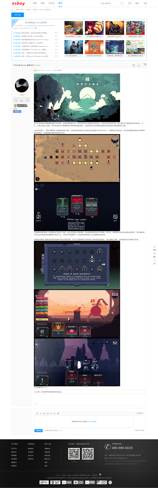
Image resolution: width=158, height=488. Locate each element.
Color (41, 413)
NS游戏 (28, 9)
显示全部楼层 (58, 70)
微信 (154, 255)
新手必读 (47, 455)
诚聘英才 (14, 462)
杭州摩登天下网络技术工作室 (81, 475)
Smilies (58, 413)
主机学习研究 (19, 9)
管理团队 (14, 455)
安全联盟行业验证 (67, 482)
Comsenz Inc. (130, 461)
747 (16, 99)
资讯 (42, 3)
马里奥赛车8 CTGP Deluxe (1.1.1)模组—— (35, 49)
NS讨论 (51, 3)
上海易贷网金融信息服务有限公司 (115, 464)
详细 (35, 28)
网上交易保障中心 (55, 482)
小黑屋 (69, 475)
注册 (145, 3)
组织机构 (14, 459)
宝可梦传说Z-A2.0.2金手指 (35, 23)
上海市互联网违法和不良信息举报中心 (102, 482)
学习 (60, 3)
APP (154, 262)
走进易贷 (30, 452)
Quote (51, 413)
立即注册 (93, 421)
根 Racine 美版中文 (45, 9)
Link (48, 413)
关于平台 (14, 448)
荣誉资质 (30, 459)
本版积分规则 (139, 430)
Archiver (58, 475)
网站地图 (94, 475)
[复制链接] (37, 65)
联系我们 (14, 466)
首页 (35, 3)
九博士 (21, 95)
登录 (88, 421)
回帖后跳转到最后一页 (52, 430)
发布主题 (17, 15)
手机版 (64, 475)
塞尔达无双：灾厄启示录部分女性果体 (34, 33)
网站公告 (47, 459)
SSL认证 (44, 482)
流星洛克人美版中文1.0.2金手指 (31, 43)
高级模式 (140, 413)
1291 (27, 99)
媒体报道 (30, 448)
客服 (154, 248)
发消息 (17, 111)
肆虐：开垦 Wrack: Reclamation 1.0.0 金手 (34, 56)
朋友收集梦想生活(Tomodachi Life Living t (35, 39)
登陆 (137, 3)
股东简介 (14, 452)
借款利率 (47, 452)
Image (44, 413)
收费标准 (47, 448)
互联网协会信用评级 (113, 482)
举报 (143, 403)
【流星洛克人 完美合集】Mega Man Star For (35, 46)
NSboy (12, 9)
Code (55, 413)
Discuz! (113, 461)
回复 (60, 392)
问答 (46, 462)
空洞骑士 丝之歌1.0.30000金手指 (32, 36)
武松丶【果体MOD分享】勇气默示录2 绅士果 (35, 53)
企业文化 (30, 455)
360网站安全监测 (79, 482)
